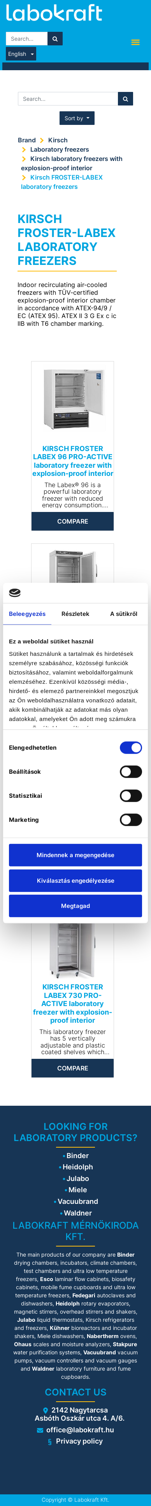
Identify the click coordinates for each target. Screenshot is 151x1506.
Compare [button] (72, 521)
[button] (77, 118)
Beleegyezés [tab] (27, 613)
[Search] (55, 38)
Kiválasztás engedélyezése (75, 880)
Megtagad (75, 905)
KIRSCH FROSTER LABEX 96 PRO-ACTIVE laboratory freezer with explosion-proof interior (72, 461)
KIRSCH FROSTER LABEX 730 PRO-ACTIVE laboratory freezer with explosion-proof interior (72, 1003)
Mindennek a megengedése (75, 855)
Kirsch (58, 140)
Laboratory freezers (59, 149)
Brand (27, 140)
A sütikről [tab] (124, 613)
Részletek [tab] (75, 613)
